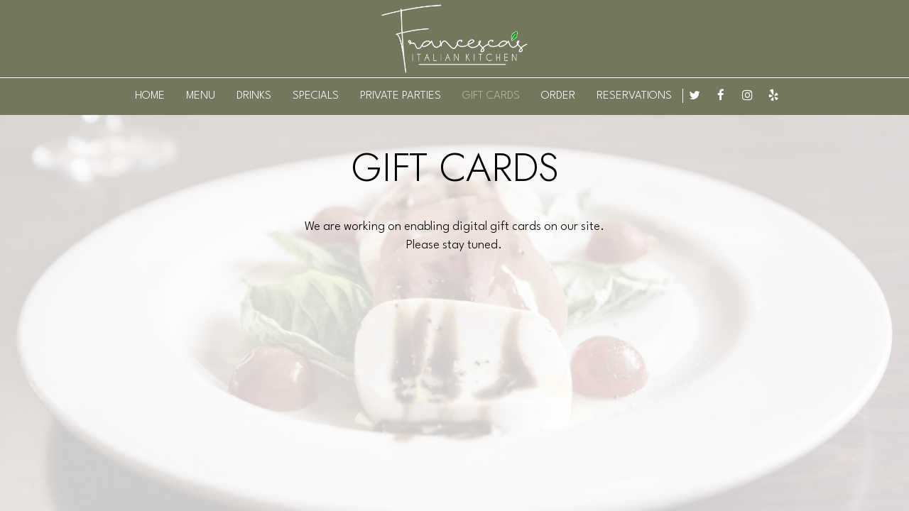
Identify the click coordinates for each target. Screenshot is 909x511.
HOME (150, 95)
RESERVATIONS (634, 95)
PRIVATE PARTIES (400, 95)
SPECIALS (316, 95)
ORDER (558, 95)
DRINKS (253, 95)
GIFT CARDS (491, 95)
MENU (200, 95)
